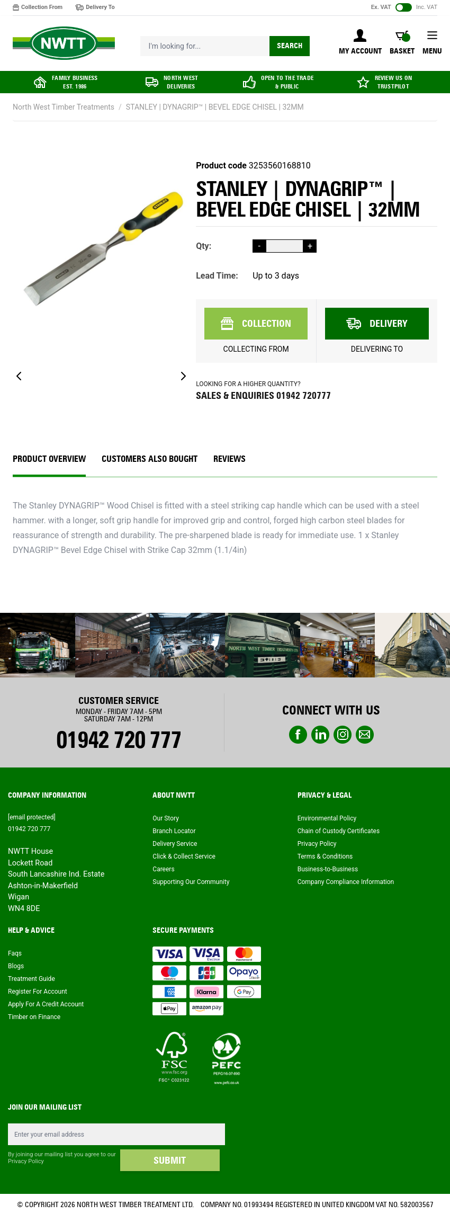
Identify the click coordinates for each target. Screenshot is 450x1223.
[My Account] (360, 43)
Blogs (16, 966)
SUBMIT (170, 1160)
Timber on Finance (34, 1017)
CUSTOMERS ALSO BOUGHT (149, 459)
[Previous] (19, 376)
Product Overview (49, 459)
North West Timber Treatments (63, 107)
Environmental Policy (327, 818)
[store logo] (64, 43)
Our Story (165, 818)
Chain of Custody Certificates (339, 831)
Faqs (15, 953)
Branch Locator (173, 831)
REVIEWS (229, 459)
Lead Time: (217, 276)
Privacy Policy (317, 843)
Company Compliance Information (346, 882)
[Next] (183, 376)
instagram (343, 735)
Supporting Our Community (190, 882)
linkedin (320, 735)
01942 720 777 (118, 740)
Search (289, 45)
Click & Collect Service (183, 856)
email (365, 735)
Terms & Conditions (325, 856)
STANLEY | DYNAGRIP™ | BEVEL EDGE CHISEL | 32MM (215, 107)
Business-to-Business (328, 869)
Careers (163, 869)
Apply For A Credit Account (46, 1004)
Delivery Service (174, 843)
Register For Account (37, 991)
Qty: (203, 246)
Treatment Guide (31, 979)
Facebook (298, 735)
